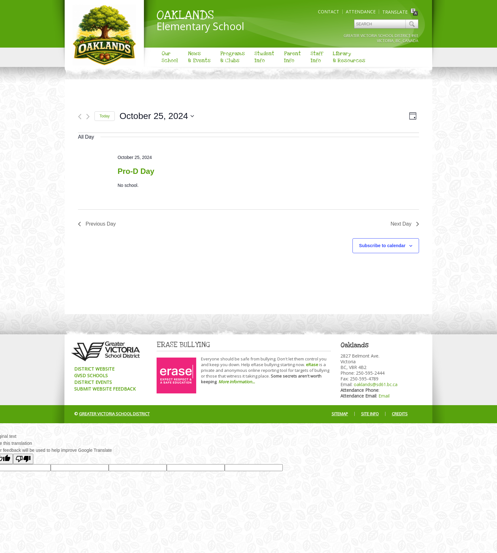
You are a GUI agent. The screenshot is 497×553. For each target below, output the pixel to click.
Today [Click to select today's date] (105, 116)
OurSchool (170, 57)
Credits (400, 414)
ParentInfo (292, 57)
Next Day (404, 224)
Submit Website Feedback (105, 389)
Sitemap (340, 414)
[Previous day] (79, 117)
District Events (93, 382)
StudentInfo (264, 57)
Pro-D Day (136, 171)
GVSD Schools (91, 375)
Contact (328, 12)
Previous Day (97, 224)
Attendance (361, 12)
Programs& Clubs (232, 57)
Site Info (370, 414)
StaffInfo (317, 57)
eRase (312, 364)
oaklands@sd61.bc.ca (375, 384)
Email (384, 396)
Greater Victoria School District (114, 414)
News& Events (199, 57)
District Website (94, 369)
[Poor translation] (23, 459)
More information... (236, 382)
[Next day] (88, 117)
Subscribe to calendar (382, 245)
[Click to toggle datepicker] (156, 116)
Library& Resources (349, 57)
